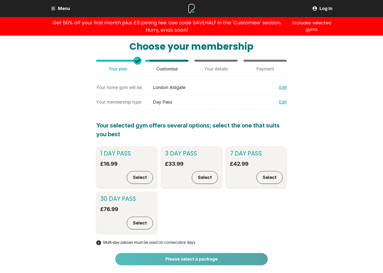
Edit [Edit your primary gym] (283, 87)
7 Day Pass (246, 153)
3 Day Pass (181, 153)
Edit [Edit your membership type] (283, 102)
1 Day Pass (115, 153)
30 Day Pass (118, 199)
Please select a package (191, 259)
